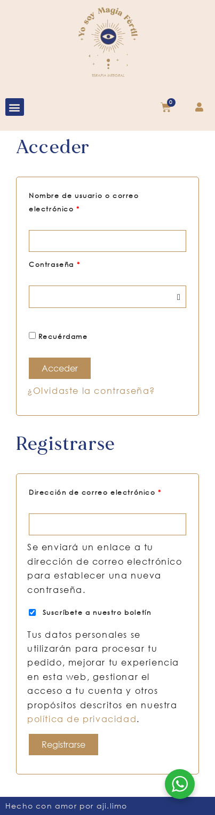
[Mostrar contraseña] (178, 296)
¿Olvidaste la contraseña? (91, 390)
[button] (14, 107)
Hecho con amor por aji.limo (66, 806)
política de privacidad (82, 718)
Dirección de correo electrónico (107, 491)
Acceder (60, 368)
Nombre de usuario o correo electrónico (84, 201)
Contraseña (76, 263)
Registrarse (63, 744)
